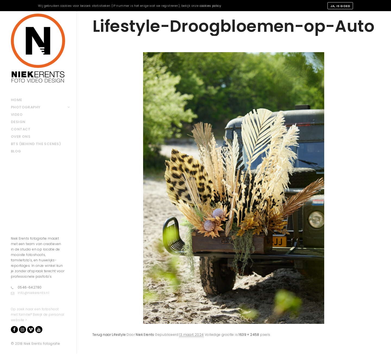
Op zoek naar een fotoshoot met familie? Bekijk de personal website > (37, 314)
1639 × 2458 (249, 334)
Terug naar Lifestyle (109, 334)
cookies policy (210, 6)
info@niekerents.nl (30, 293)
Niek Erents (145, 334)
